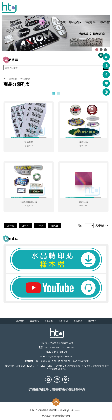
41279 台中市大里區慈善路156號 (56, 342)
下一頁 (40, 225)
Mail (42, 356)
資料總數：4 (102, 225)
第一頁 (10, 225)
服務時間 (28, 361)
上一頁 (25, 225)
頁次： (81, 225)
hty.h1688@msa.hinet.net (60, 356)
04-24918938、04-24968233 (61, 347)
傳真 (48, 351)
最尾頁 (54, 225)
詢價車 (106, 57)
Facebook (106, 74)
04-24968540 (61, 351)
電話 (40, 347)
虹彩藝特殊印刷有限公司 (9, 7)
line (106, 83)
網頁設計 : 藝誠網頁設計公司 (56, 415)
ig (106, 92)
